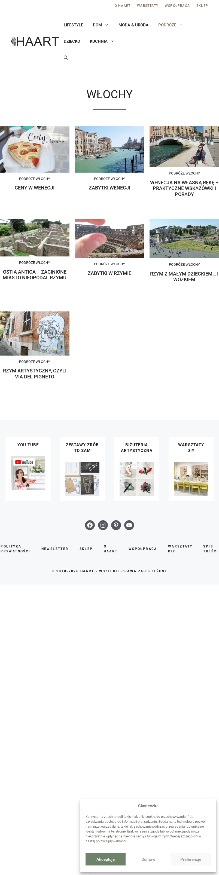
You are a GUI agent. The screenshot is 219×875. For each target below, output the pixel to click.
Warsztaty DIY (180, 548)
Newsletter (55, 549)
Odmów (148, 859)
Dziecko (72, 41)
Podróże (173, 25)
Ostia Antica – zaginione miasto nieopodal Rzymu (34, 275)
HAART (87, 571)
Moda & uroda (133, 25)
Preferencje (190, 859)
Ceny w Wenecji (34, 188)
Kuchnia (104, 41)
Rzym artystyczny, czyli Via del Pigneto (34, 374)
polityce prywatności (111, 841)
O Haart (122, 6)
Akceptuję (105, 859)
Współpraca (177, 6)
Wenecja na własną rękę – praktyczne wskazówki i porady (184, 188)
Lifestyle (73, 25)
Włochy (43, 179)
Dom (103, 25)
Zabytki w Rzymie (109, 273)
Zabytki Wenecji (109, 188)
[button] (66, 58)
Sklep (202, 6)
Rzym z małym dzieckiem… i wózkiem (184, 277)
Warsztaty (147, 6)
